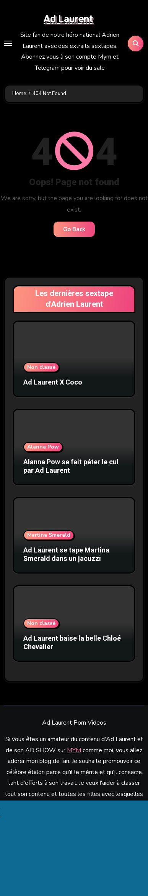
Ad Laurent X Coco (52, 382)
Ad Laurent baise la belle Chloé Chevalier (72, 642)
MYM (74, 750)
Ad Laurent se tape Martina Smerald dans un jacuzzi (66, 554)
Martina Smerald (48, 535)
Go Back (74, 229)
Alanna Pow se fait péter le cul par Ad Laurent (71, 466)
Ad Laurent (68, 19)
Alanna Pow (43, 446)
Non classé (41, 367)
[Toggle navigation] (8, 43)
